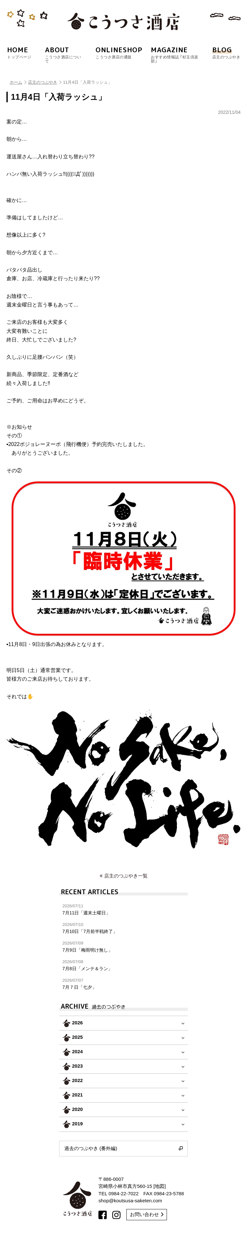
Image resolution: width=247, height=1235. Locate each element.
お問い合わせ (146, 1214)
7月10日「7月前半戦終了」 (123, 928)
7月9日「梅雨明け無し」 (123, 947)
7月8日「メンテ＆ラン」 (123, 965)
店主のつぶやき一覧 (124, 875)
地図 (159, 1186)
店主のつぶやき (44, 82)
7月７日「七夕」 (123, 984)
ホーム (18, 82)
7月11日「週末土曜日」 (123, 909)
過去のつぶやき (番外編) (123, 1148)
